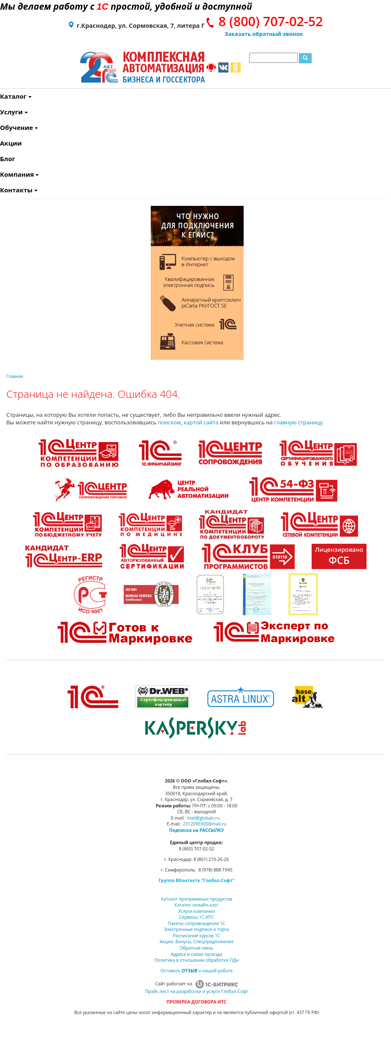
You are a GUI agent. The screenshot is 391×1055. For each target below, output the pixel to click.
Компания (2, 174)
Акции (2, 143)
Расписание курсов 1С (196, 936)
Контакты (2, 190)
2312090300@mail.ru (204, 824)
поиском (169, 422)
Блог (2, 158)
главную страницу (298, 422)
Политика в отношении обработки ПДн (197, 960)
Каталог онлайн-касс (196, 905)
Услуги (2, 112)
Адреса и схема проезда (197, 954)
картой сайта (201, 422)
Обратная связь (197, 948)
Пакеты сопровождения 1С (196, 923)
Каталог (2, 96)
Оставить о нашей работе (196, 971)
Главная (14, 376)
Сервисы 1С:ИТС (196, 917)
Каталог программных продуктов (196, 899)
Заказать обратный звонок (264, 34)
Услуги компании (196, 911)
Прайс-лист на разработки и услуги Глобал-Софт (196, 991)
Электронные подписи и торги (196, 929)
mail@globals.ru (203, 818)
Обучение (2, 127)
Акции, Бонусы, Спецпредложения (196, 941)
